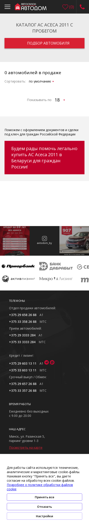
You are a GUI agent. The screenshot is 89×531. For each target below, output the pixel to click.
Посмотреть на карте (25, 447)
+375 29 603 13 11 (22, 363)
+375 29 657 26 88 (22, 384)
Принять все (44, 497)
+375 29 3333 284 (22, 335)
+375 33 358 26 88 (22, 321)
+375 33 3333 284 (22, 342)
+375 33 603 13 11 (22, 370)
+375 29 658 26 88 (22, 315)
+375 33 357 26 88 (22, 390)
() (71, 6)
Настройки (44, 516)
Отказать (44, 507)
